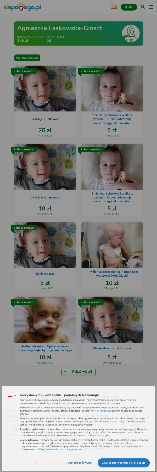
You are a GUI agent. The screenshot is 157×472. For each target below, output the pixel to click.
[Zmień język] (10, 395)
